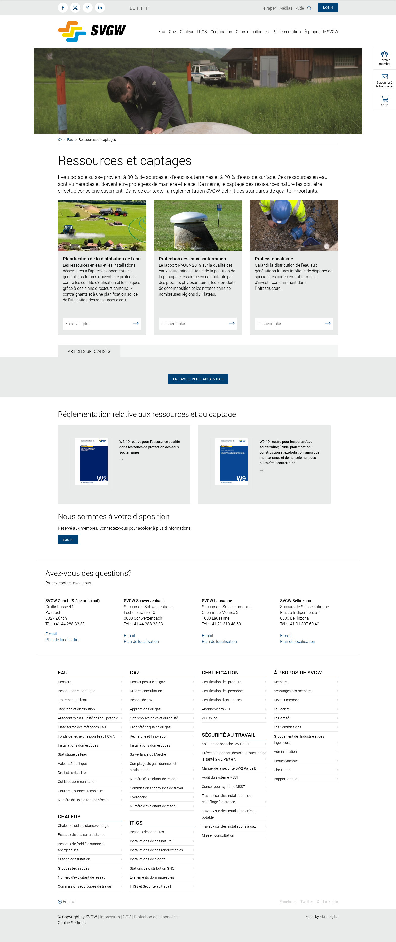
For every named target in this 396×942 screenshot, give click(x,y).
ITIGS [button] (202, 31)
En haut (67, 901)
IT (146, 8)
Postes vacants (286, 760)
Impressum (110, 916)
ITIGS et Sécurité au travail (150, 886)
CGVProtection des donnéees (150, 916)
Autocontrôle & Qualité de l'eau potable (88, 718)
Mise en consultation (74, 859)
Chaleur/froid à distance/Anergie (83, 825)
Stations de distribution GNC (152, 868)
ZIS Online (209, 718)
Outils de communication (77, 781)
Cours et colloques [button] (252, 31)
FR (139, 8)
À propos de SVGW (298, 672)
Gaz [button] (172, 31)
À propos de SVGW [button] (321, 31)
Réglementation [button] (287, 31)
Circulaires (282, 769)
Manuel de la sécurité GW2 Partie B (229, 768)
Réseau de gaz (141, 699)
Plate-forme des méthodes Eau (82, 727)
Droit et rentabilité (72, 772)
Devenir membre (286, 699)
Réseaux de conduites (147, 831)
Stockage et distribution (76, 708)
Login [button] (328, 7)
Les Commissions (287, 727)
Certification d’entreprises (222, 699)
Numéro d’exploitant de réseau (81, 877)
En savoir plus (102, 323)
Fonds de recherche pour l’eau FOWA (86, 736)
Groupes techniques (73, 868)
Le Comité (281, 718)
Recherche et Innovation (149, 736)
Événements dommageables (152, 877)
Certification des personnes (223, 690)
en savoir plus (198, 323)
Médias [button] (285, 8)
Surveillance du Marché (148, 754)
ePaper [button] (269, 8)
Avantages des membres (293, 690)
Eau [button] (161, 31)
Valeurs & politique (72, 763)
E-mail (51, 633)
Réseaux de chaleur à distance (81, 834)
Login (68, 540)
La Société (282, 708)
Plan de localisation (63, 639)
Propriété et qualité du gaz (150, 727)
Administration (285, 751)
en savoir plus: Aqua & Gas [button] (198, 379)
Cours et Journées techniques (81, 790)
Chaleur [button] (186, 31)
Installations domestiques (78, 745)
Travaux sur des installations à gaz (229, 826)
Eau (70, 139)
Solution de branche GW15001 (226, 743)
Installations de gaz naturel (151, 841)
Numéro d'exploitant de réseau (153, 778)
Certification (220, 672)
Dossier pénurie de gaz (147, 681)
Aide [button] (300, 8)
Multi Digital (329, 916)
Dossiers (64, 681)
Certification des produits (221, 681)
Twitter (306, 901)
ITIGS (136, 822)
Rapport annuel (286, 778)
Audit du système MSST (220, 777)
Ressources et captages (76, 690)
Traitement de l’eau (72, 699)
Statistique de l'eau (72, 754)
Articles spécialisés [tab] (89, 351)
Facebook (288, 901)
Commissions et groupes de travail (85, 886)
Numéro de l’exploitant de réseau (83, 799)
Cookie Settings (72, 922)
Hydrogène (138, 797)
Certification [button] (221, 31)
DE (132, 8)
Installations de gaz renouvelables (156, 850)
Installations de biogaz (147, 859)
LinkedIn (330, 901)
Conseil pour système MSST (223, 786)
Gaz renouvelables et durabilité (154, 718)
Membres (281, 681)
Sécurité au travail (228, 734)
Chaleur (69, 816)
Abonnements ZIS (216, 708)
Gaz (135, 672)
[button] (384, 58)
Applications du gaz (145, 708)
